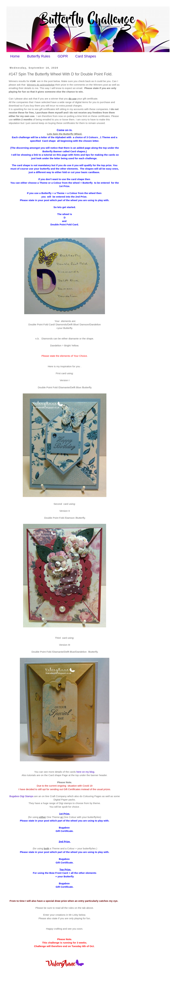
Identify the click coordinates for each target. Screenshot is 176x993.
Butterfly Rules (38, 56)
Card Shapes (85, 56)
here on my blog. (85, 771)
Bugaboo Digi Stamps (21, 796)
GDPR (63, 56)
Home (15, 56)
